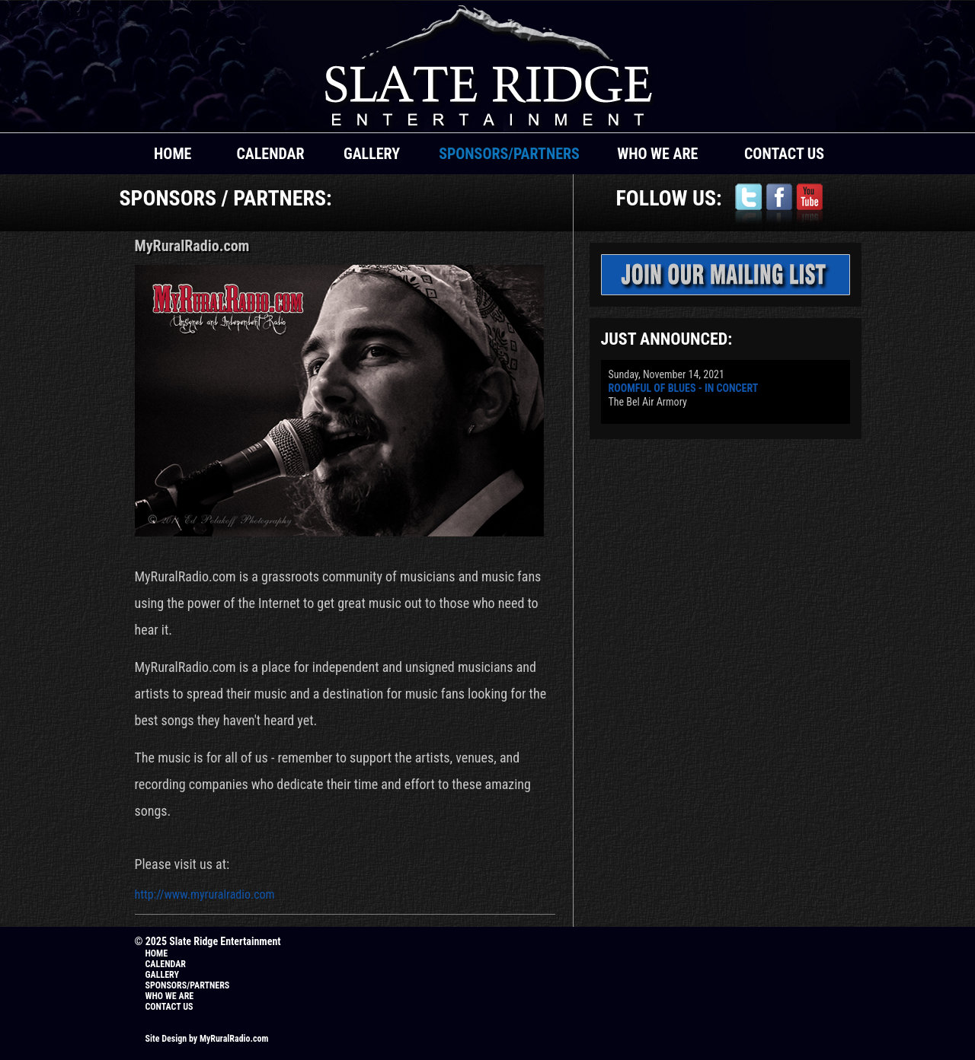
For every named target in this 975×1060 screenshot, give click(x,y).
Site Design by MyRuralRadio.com (207, 1038)
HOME (172, 154)
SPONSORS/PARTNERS (509, 154)
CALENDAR (270, 154)
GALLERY (372, 154)
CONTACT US (784, 154)
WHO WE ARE (657, 154)
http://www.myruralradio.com (205, 894)
